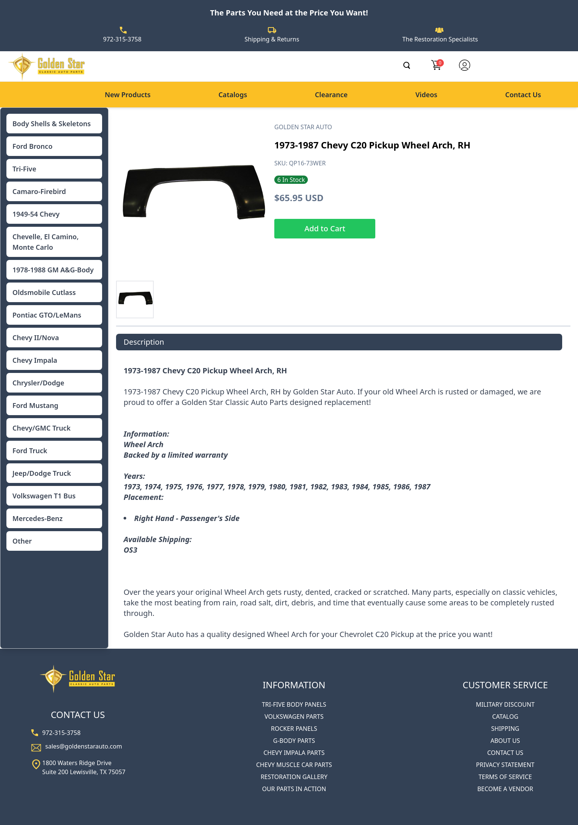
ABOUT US (505, 740)
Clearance (331, 94)
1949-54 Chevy (36, 213)
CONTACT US (505, 753)
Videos (426, 94)
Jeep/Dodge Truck (41, 473)
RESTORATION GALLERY (294, 777)
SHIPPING (505, 728)
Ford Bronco (32, 146)
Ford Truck (29, 450)
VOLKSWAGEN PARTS (294, 716)
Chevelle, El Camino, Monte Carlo (45, 242)
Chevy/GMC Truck (41, 427)
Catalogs (233, 94)
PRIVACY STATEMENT (505, 765)
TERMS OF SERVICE (505, 777)
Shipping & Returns (272, 39)
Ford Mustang (35, 405)
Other (22, 540)
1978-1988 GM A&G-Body (53, 269)
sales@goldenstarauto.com (83, 746)
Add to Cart (324, 228)
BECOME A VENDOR (505, 789)
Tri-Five (24, 168)
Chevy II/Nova (35, 337)
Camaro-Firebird (39, 191)
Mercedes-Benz (37, 518)
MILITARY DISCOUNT (505, 704)
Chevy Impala (34, 360)
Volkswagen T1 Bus (44, 495)
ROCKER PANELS (294, 728)
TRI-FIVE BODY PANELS (294, 704)
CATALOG (505, 716)
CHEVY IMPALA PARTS (293, 753)
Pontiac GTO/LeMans (46, 314)
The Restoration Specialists (440, 39)
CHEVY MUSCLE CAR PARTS (294, 765)
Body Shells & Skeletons (51, 123)
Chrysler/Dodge (38, 382)
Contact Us (523, 94)
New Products (128, 94)
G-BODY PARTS (294, 740)
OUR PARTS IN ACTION (294, 789)
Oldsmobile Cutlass (44, 292)
